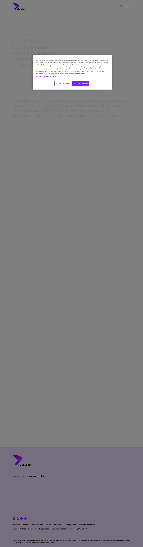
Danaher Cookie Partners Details (46, 76)
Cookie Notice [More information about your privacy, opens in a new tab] (80, 73)
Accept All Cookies (81, 83)
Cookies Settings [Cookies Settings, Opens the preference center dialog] (62, 83)
